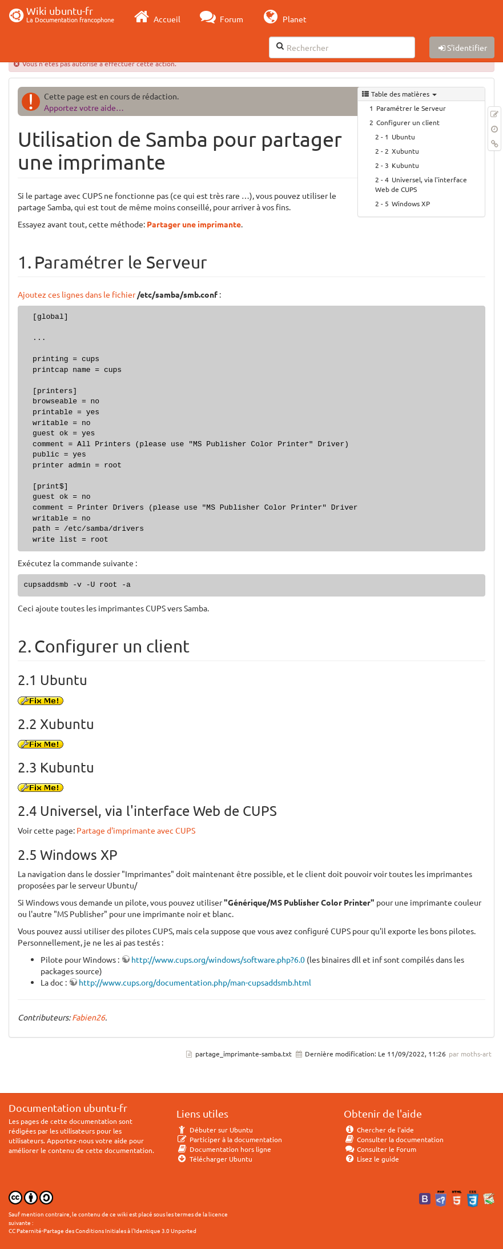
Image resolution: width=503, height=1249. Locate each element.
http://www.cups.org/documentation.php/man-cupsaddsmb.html (195, 982)
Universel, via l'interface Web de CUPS (421, 184)
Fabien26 (88, 1017)
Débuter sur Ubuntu (214, 1129)
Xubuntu (405, 150)
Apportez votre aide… (84, 107)
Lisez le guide (371, 1158)
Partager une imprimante (194, 224)
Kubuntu (405, 165)
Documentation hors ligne (223, 1149)
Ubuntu (403, 136)
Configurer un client (408, 122)
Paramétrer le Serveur (411, 108)
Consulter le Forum (380, 1149)
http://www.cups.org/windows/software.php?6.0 (218, 959)
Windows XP (411, 203)
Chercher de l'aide (379, 1129)
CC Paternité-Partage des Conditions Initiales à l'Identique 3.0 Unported (102, 1230)
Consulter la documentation (394, 1139)
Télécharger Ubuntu (214, 1158)
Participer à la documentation (229, 1139)
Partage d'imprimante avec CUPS (136, 830)
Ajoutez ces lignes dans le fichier (76, 294)
